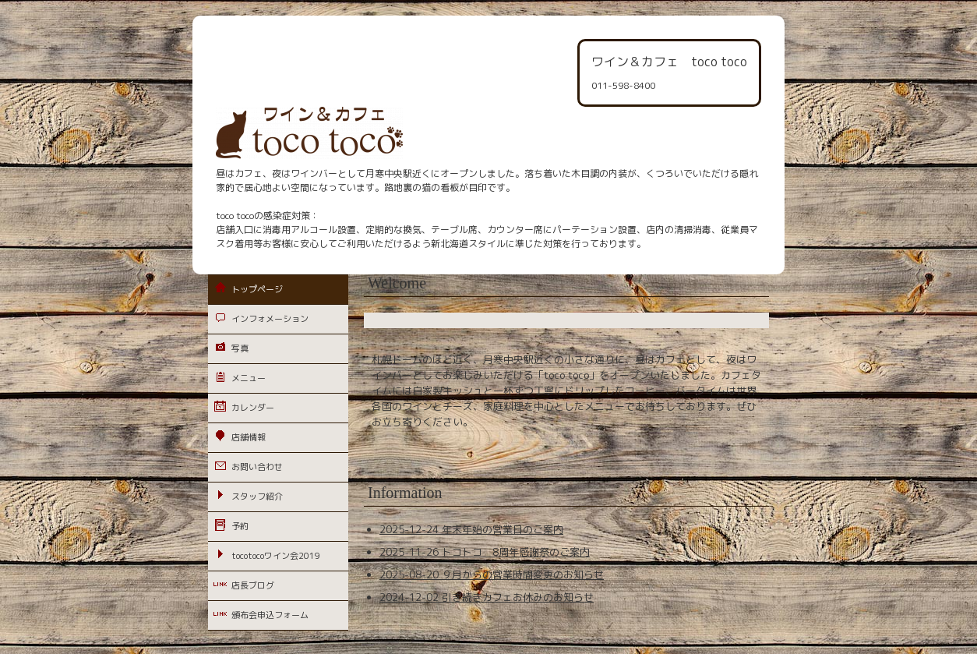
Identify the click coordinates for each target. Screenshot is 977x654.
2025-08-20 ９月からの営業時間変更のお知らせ (491, 574)
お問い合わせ (257, 467)
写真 (240, 348)
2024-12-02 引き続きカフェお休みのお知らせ (486, 597)
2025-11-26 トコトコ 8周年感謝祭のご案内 (484, 552)
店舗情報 (248, 437)
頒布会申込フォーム (270, 615)
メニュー (248, 378)
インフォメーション (270, 319)
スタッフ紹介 (257, 496)
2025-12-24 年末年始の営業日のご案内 (471, 529)
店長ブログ (252, 585)
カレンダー (252, 407)
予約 (240, 526)
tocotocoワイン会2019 (275, 556)
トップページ (257, 289)
